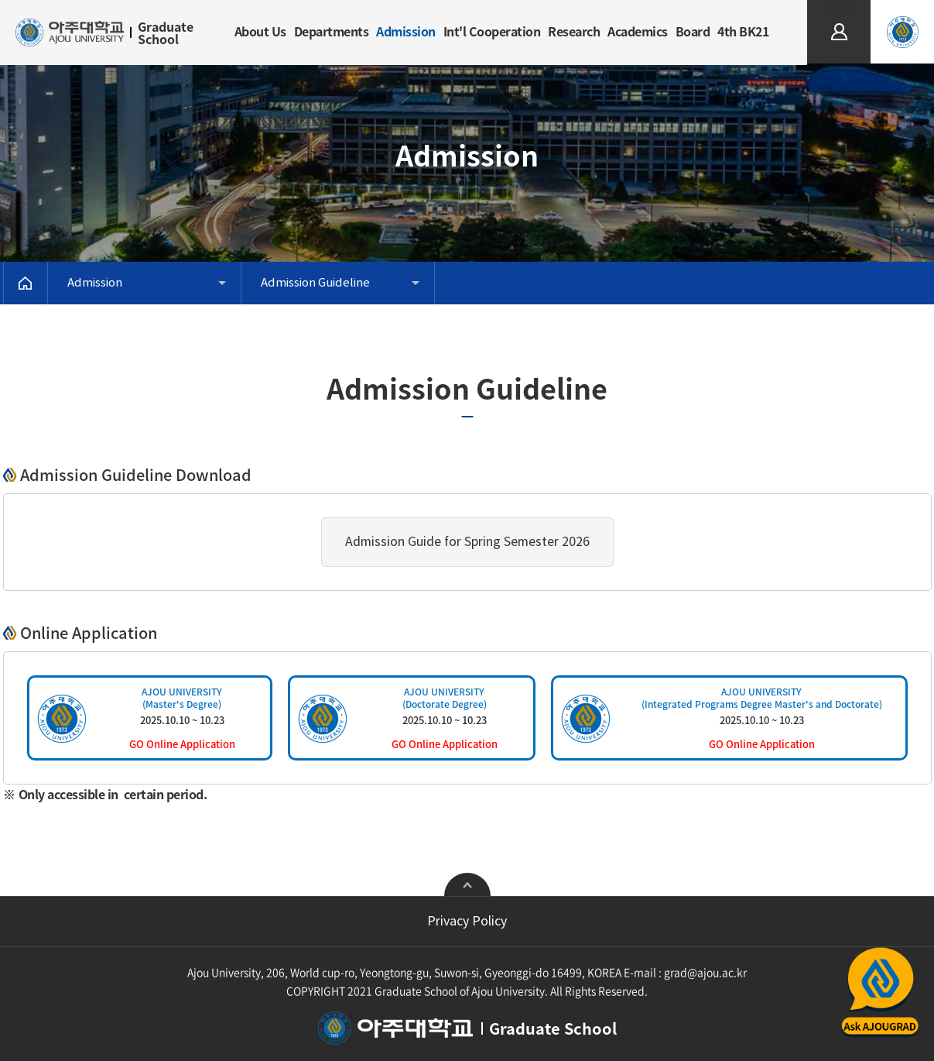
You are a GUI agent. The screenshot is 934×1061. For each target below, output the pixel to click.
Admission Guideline (315, 283)
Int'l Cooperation (492, 31)
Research (574, 31)
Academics (637, 31)
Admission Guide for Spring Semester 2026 (467, 542)
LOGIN (839, 6)
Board (693, 31)
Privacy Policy (467, 922)
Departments (331, 31)
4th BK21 (742, 31)
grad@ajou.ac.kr (705, 972)
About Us (260, 31)
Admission (406, 31)
